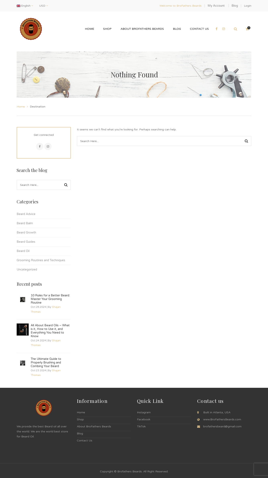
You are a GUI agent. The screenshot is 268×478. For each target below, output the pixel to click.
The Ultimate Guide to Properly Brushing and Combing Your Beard (46, 362)
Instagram (48, 146)
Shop (80, 419)
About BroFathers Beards (94, 426)
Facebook (39, 146)
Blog (234, 5)
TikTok (141, 426)
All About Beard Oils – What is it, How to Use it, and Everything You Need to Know (50, 330)
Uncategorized (27, 269)
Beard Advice (26, 214)
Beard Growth (26, 232)
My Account (216, 5)
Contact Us (84, 440)
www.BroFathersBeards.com (222, 419)
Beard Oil (23, 251)
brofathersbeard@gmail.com (222, 426)
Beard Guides (26, 242)
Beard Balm (25, 223)
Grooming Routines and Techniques (41, 260)
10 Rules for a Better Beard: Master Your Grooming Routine (50, 299)
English (24, 5)
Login (247, 5)
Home (21, 106)
